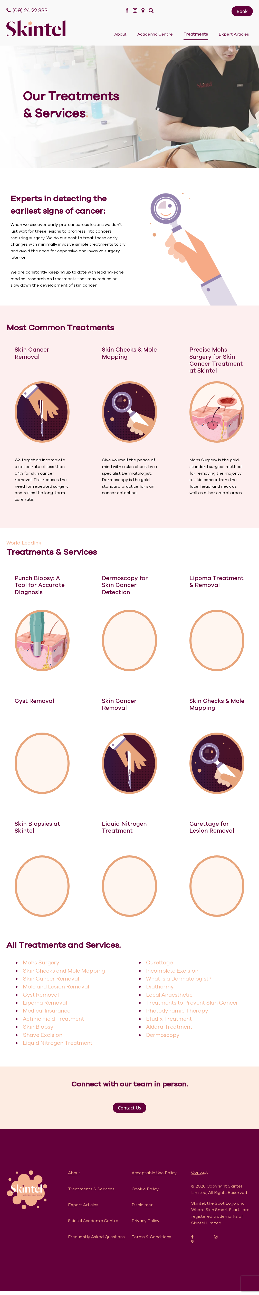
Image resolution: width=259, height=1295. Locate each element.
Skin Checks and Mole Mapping (64, 971)
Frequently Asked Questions (96, 1237)
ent (187, 1019)
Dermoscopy (162, 1035)
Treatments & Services (91, 1189)
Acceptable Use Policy (154, 1173)
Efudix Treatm (164, 1019)
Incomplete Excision (172, 971)
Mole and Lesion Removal (56, 986)
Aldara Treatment (169, 1027)
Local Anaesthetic (169, 995)
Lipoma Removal (45, 1003)
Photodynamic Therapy (177, 1011)
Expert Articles (234, 34)
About (120, 34)
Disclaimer (142, 1205)
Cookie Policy (145, 1189)
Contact (199, 1172)
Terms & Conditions (151, 1237)
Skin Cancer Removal (51, 979)
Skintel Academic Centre (93, 1221)
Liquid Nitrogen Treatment (57, 1043)
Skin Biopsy (38, 1027)
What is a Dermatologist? (178, 979)
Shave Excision (42, 1035)
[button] (242, 11)
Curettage (159, 962)
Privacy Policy (145, 1221)
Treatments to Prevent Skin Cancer (192, 1003)
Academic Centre (155, 34)
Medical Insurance (46, 1011)
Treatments (196, 34)
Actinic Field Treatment (53, 1019)
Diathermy (160, 986)
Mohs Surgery (41, 962)
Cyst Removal (41, 995)
